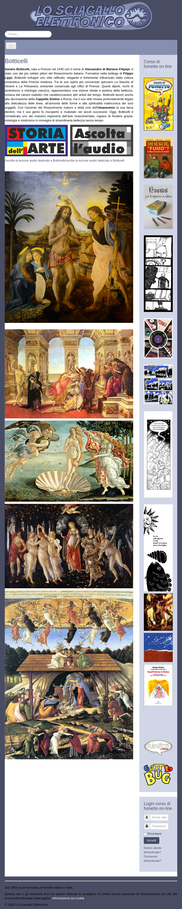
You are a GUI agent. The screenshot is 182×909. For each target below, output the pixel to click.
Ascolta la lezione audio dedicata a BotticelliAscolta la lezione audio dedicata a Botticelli (64, 160)
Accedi (151, 840)
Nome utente (149, 815)
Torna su (171, 904)
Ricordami (155, 833)
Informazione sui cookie (68, 898)
